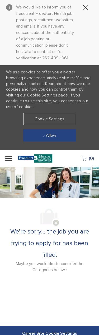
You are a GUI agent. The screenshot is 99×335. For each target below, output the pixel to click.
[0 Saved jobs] (87, 158)
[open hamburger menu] (8, 158)
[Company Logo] (37, 158)
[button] (49, 119)
